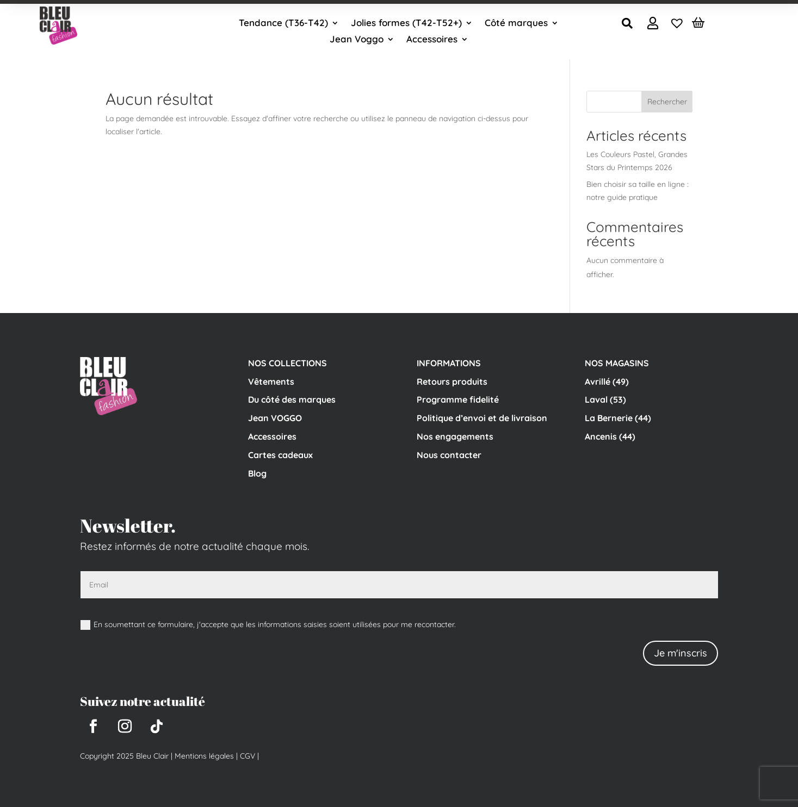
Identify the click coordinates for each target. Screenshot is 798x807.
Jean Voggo (356, 40)
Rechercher (667, 102)
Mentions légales (204, 756)
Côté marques (516, 23)
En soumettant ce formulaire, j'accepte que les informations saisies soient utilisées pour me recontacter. (268, 625)
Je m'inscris (680, 653)
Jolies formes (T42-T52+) (406, 23)
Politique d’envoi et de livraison (482, 417)
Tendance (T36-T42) (283, 23)
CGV (246, 756)
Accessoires (431, 40)
